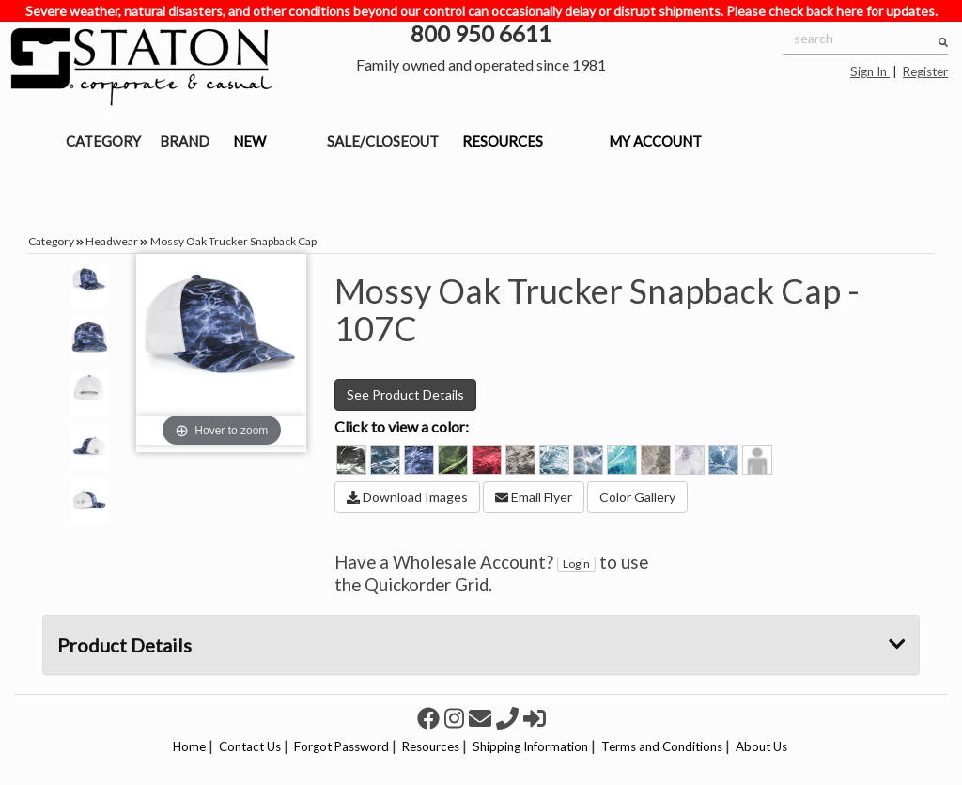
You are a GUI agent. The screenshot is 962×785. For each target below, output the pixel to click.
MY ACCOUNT (655, 141)
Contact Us (250, 746)
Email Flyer (533, 497)
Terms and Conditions (661, 746)
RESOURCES (502, 141)
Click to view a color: (401, 426)
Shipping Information (530, 746)
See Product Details (405, 394)
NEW (249, 141)
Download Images (407, 497)
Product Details (481, 645)
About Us (761, 746)
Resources (430, 746)
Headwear (111, 241)
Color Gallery (637, 497)
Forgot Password (341, 746)
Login (576, 564)
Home (189, 746)
